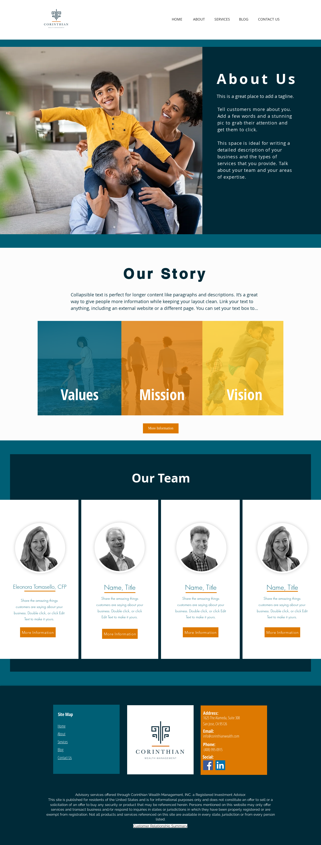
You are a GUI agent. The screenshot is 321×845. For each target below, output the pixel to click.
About (61, 734)
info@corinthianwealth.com (221, 736)
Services (63, 742)
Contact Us (65, 757)
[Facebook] (208, 765)
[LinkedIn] (220, 765)
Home (61, 726)
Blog (60, 749)
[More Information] (161, 428)
